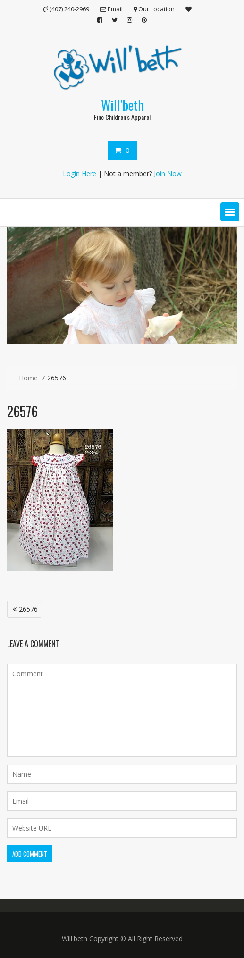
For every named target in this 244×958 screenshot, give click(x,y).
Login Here (79, 173)
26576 (28, 609)
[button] (229, 211)
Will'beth (122, 105)
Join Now (168, 173)
